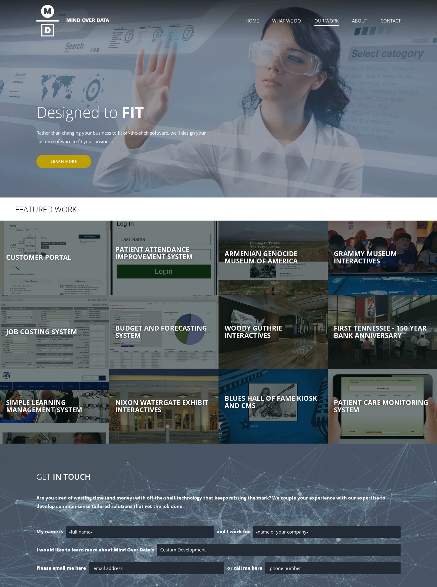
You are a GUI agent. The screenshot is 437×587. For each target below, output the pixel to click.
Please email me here (61, 568)
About (359, 21)
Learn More (64, 161)
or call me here (244, 568)
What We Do (286, 21)
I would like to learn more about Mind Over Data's (95, 550)
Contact (391, 21)
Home (252, 21)
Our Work (326, 21)
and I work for (233, 531)
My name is (49, 531)
